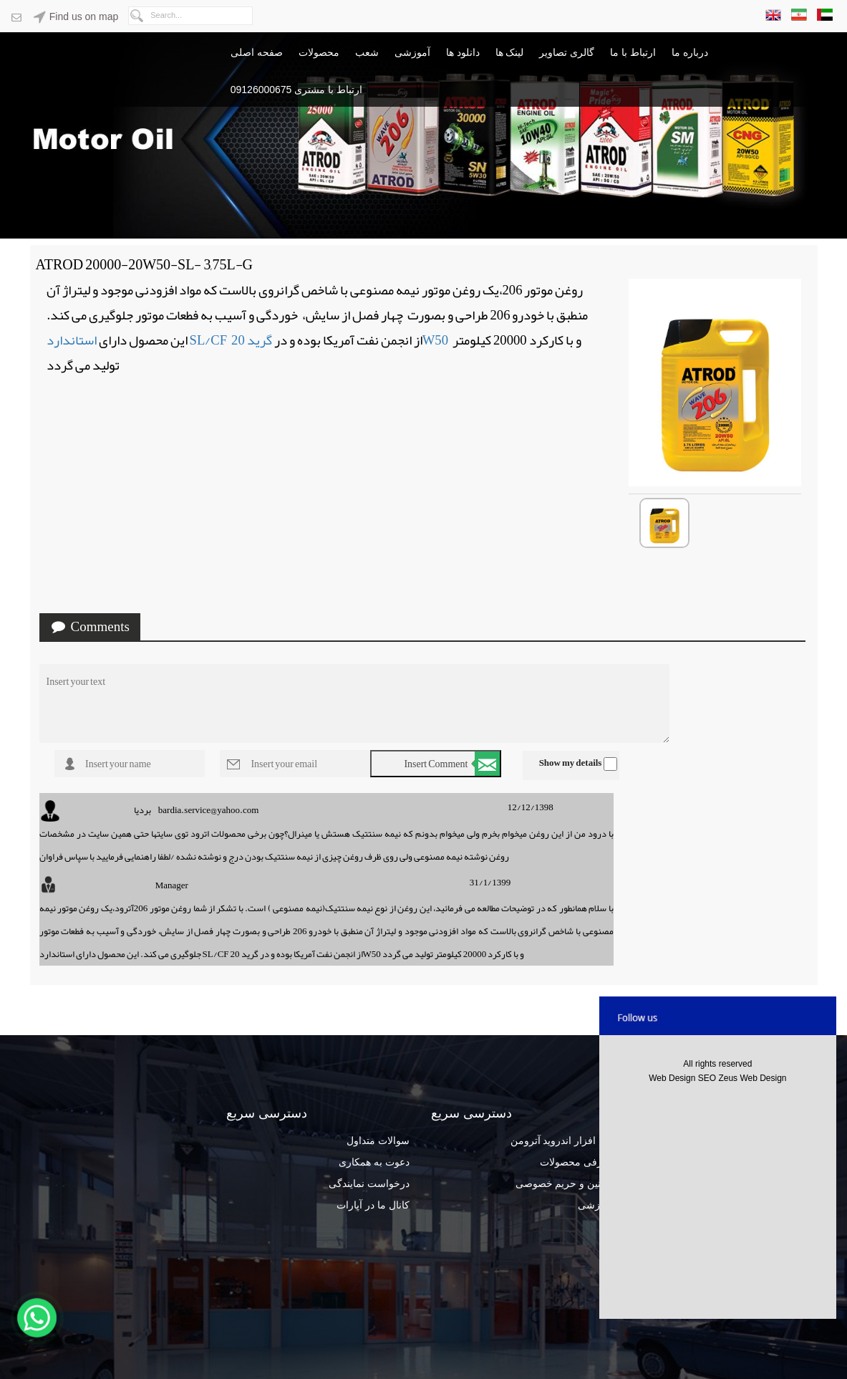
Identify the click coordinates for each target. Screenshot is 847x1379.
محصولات (319, 52)
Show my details (570, 763)
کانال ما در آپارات (373, 1205)
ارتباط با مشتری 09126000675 (296, 89)
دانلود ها (463, 52)
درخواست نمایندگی (369, 1183)
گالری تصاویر (566, 52)
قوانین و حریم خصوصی (565, 1183)
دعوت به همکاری (374, 1162)
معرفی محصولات (577, 1162)
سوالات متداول (378, 1140)
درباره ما (690, 52)
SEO (708, 1078)
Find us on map (75, 16)
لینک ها (509, 52)
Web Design (673, 1078)
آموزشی (412, 52)
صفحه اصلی (257, 52)
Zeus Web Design (752, 1078)
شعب (367, 52)
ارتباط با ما (633, 52)
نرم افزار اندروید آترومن (562, 1140)
